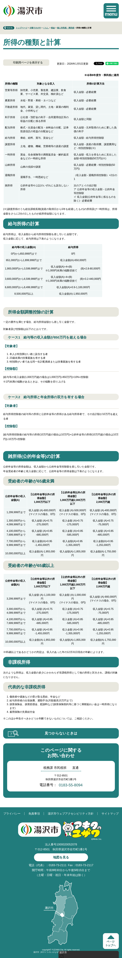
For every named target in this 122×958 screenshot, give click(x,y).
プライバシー (11, 813)
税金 (53, 28)
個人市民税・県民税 (65, 28)
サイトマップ (110, 813)
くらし (46, 28)
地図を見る (61, 857)
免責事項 (34, 813)
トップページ (21, 28)
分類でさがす (35, 28)
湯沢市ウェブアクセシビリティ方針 (71, 813)
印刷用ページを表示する (28, 62)
